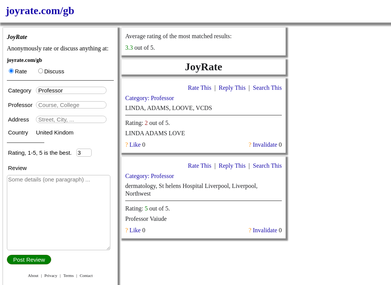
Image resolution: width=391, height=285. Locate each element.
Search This (267, 87)
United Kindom (54, 132)
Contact (86, 275)
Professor (21, 105)
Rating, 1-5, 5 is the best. (42, 152)
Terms (68, 275)
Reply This (232, 87)
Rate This (199, 87)
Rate (18, 71)
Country (19, 132)
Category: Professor (149, 98)
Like (135, 144)
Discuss (51, 71)
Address (19, 119)
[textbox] (71, 90)
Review (17, 168)
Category (21, 90)
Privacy (50, 275)
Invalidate (265, 144)
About (33, 275)
